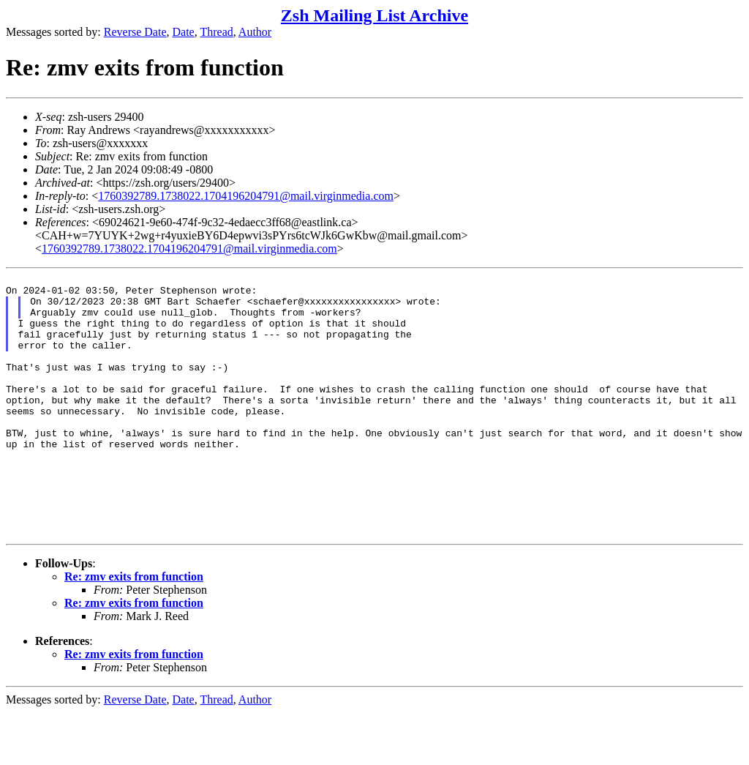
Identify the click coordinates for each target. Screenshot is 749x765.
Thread (216, 32)
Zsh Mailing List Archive (374, 15)
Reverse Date (135, 32)
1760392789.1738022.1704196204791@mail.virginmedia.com (246, 196)
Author (254, 32)
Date (184, 32)
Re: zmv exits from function (133, 629)
